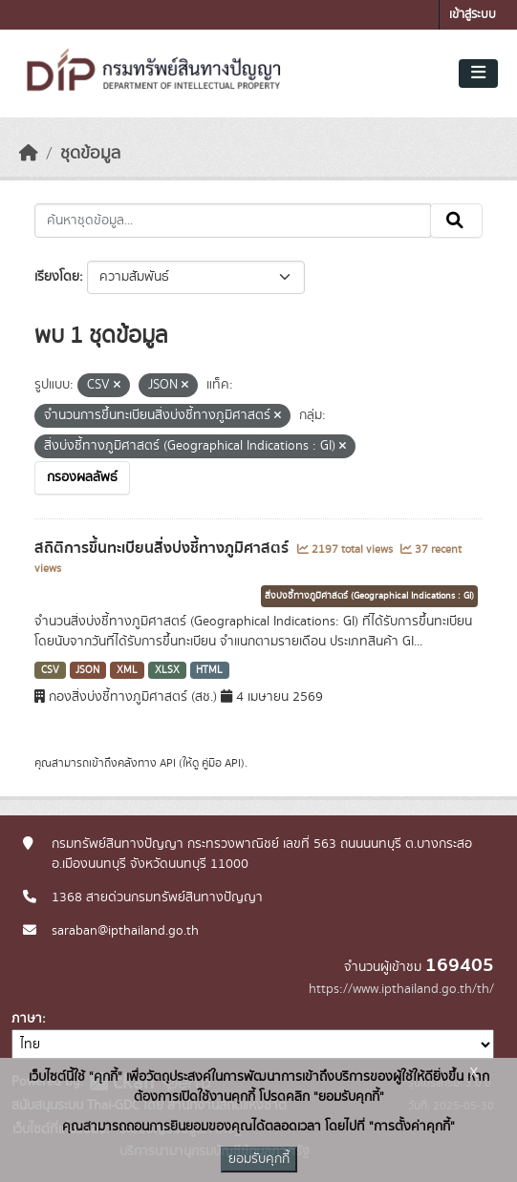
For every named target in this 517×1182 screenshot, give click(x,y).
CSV (50, 670)
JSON (87, 670)
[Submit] (456, 220)
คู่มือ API (221, 762)
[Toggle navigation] (478, 73)
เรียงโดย (56, 276)
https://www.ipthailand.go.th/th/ (401, 989)
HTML (209, 670)
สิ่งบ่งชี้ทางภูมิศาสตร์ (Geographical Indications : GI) (369, 595)
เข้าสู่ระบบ (472, 15)
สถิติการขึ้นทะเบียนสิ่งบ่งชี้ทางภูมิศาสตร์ (163, 548)
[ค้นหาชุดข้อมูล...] (232, 220)
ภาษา (26, 1018)
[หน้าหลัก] (28, 153)
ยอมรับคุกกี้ (259, 1159)
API (168, 762)
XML (127, 670)
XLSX (167, 670)
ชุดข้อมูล (90, 153)
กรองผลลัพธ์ (82, 477)
